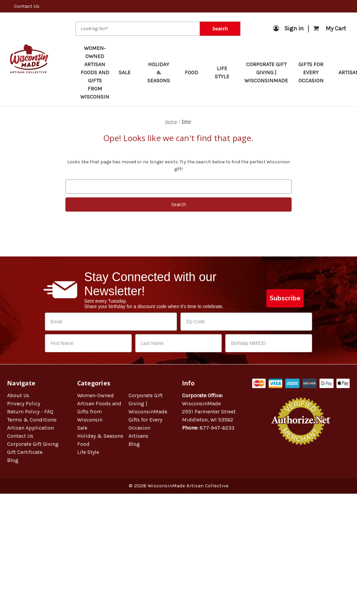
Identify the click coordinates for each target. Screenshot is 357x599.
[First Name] (88, 343)
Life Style (225, 72)
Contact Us (26, 6)
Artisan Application (30, 428)
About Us (18, 395)
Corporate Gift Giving (33, 444)
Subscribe (285, 298)
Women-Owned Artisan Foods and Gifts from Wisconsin (94, 72)
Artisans (138, 436)
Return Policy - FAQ (30, 411)
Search (220, 28)
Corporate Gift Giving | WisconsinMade (266, 72)
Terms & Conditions (32, 419)
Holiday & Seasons (161, 72)
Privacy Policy (23, 403)
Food (195, 72)
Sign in (288, 28)
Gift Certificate (24, 452)
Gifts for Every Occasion (313, 72)
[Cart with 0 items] (329, 28)
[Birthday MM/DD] (268, 343)
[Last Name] (178, 343)
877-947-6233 (217, 428)
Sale (128, 72)
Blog (13, 460)
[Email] (111, 321)
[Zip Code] (246, 321)
